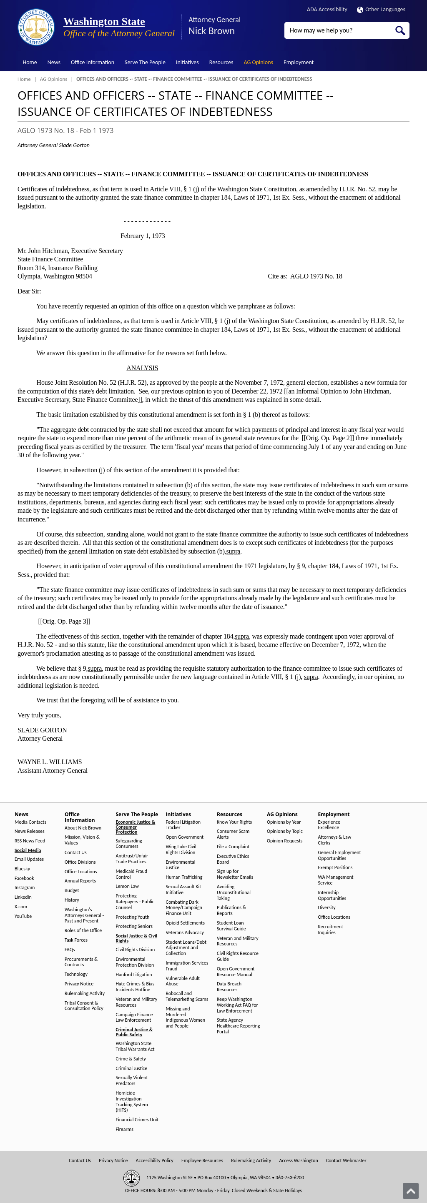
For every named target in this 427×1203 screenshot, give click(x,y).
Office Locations (81, 872)
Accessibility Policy (154, 1160)
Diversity (327, 907)
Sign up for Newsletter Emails (235, 874)
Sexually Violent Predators (132, 1080)
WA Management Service (336, 880)
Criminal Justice (132, 1068)
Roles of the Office (83, 930)
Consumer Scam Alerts (233, 834)
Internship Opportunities (332, 895)
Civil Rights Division (135, 949)
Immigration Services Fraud (187, 966)
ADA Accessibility (327, 9)
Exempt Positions (335, 867)
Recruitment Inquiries (330, 929)
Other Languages (381, 9)
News (54, 62)
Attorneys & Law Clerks (335, 840)
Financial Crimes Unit (137, 1120)
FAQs (70, 949)
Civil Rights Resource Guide (238, 956)
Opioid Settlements (185, 923)
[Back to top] (411, 1191)
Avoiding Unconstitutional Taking (234, 892)
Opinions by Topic (285, 831)
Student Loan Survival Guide (231, 926)
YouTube (23, 916)
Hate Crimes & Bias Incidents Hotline (135, 986)
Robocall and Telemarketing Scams (187, 996)
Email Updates (29, 859)
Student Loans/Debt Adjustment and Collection (186, 948)
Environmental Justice (181, 865)
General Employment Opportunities (339, 855)
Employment (299, 62)
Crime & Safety (131, 1059)
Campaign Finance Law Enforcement (134, 1017)
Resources (221, 62)
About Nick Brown (83, 828)
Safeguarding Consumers (129, 844)
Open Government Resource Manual (236, 971)
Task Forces (76, 940)
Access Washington (298, 1160)
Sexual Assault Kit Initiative (183, 889)
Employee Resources (202, 1160)
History (72, 900)
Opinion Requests (285, 841)
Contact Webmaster (346, 1160)
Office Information (92, 62)
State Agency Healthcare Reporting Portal (238, 1026)
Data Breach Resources (229, 986)
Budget (72, 890)
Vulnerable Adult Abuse (183, 981)
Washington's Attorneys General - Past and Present (84, 915)
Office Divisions (80, 862)
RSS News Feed (30, 841)
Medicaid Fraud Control (132, 874)
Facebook (24, 878)
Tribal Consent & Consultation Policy (84, 1006)
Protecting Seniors (134, 926)
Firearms (124, 1129)
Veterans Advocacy (185, 932)
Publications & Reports (231, 910)
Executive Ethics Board (233, 859)
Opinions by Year (284, 822)
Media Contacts (30, 822)
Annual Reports (80, 881)
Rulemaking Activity (85, 993)
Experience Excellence (329, 825)
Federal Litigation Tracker (183, 825)
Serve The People (145, 62)
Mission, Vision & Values (82, 840)
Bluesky (22, 869)
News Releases (30, 831)
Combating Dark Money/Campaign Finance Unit (184, 908)
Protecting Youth (133, 917)
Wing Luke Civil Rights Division (181, 849)
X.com (21, 907)
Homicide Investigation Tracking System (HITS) (132, 1101)
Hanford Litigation (134, 974)
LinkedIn (23, 897)
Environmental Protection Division (135, 962)
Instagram (25, 887)
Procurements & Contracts (81, 962)
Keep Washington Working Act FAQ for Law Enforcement (237, 1005)
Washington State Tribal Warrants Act (135, 1046)
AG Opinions (258, 62)
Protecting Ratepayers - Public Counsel (135, 901)
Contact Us (76, 852)
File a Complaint (233, 847)
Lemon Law (127, 886)
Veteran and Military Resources (137, 1002)
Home (30, 62)
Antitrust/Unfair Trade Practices (132, 859)
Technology (76, 974)
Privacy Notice (79, 984)
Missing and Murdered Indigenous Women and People (186, 1017)
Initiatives (187, 62)
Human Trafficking (184, 877)
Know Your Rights (234, 822)
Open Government (185, 837)
